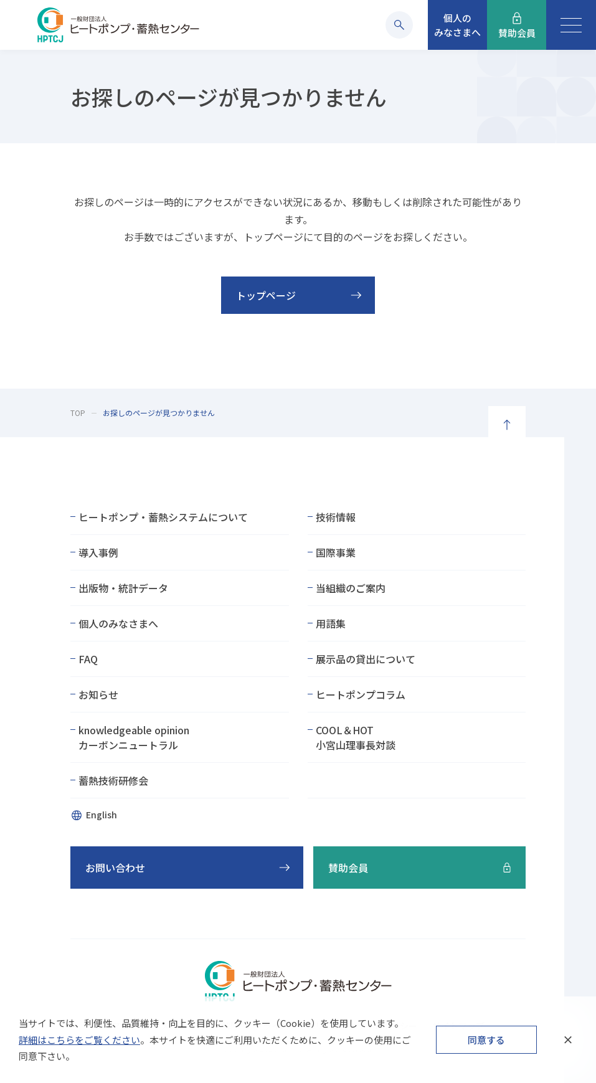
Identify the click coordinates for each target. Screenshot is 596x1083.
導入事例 (98, 552)
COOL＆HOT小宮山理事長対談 (355, 737)
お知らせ (98, 694)
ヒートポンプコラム (360, 694)
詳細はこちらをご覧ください (79, 1039)
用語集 (331, 623)
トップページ (266, 295)
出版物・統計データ (123, 587)
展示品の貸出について (365, 658)
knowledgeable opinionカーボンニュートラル (133, 737)
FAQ (88, 658)
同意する (486, 1039)
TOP (77, 412)
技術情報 (336, 516)
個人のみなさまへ (118, 623)
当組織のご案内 (351, 587)
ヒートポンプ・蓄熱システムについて (163, 516)
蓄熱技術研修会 (113, 780)
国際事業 (336, 552)
